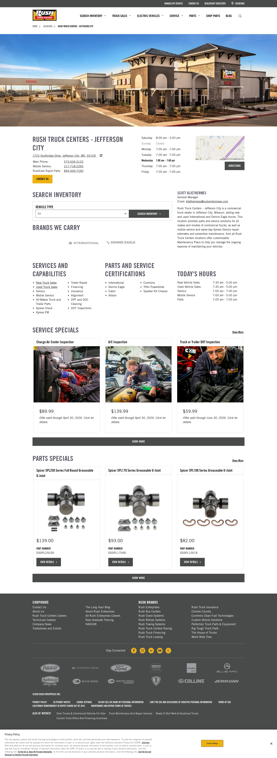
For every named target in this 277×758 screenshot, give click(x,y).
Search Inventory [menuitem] (93, 16)
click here (145, 742)
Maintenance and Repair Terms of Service (111, 705)
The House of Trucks (204, 632)
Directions (235, 165)
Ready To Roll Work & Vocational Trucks (177, 713)
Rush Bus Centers (149, 611)
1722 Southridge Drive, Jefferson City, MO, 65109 (67, 155)
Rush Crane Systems (151, 615)
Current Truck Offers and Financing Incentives (82, 717)
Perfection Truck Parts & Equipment (213, 623)
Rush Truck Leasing (150, 636)
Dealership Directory (215, 3)
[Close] (271, 743)
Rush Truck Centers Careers (49, 615)
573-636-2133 (73, 161)
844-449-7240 (73, 171)
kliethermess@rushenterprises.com (207, 201)
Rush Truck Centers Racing (155, 628)
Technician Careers (44, 619)
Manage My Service (173, 3)
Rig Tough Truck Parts (205, 628)
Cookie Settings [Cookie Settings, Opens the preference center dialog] (212, 743)
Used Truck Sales (46, 287)
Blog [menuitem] (229, 16)
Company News (42, 623)
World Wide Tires (201, 636)
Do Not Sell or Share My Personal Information (120, 701)
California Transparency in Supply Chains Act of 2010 (59, 705)
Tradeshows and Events (47, 628)
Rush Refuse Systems (151, 619)
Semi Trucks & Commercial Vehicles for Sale (81, 713)
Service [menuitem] (176, 16)
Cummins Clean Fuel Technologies (212, 615)
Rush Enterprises (148, 606)
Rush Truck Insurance (204, 606)
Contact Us (193, 3)
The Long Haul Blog (98, 606)
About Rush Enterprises (100, 611)
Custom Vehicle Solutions (206, 619)
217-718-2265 (73, 166)
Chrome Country (201, 611)
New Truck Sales (46, 282)
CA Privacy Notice (61, 701)
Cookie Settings (84, 701)
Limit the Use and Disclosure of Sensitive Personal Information (181, 701)
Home (36, 26)
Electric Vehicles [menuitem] (150, 16)
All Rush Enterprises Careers (103, 615)
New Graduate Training (100, 619)
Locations (237, 3)
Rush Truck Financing (151, 632)
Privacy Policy (40, 701)
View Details (48, 561)
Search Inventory (148, 214)
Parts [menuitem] (194, 16)
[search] (240, 15)
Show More (238, 332)
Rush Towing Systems (151, 623)
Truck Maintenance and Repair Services (130, 713)
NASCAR (91, 623)
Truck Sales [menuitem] (121, 16)
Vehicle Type (44, 207)
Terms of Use (224, 701)
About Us (38, 611)
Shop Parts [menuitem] (213, 16)
